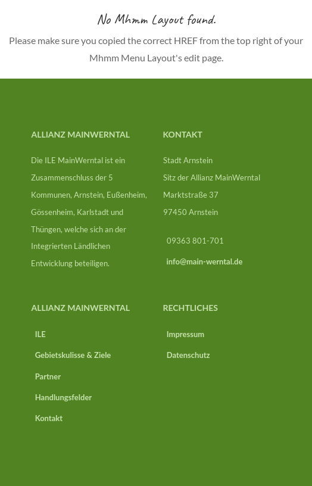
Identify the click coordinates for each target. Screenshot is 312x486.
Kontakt (47, 418)
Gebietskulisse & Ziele (71, 355)
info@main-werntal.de (205, 261)
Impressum (184, 334)
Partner (46, 376)
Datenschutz (186, 355)
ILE (38, 334)
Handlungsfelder (61, 397)
